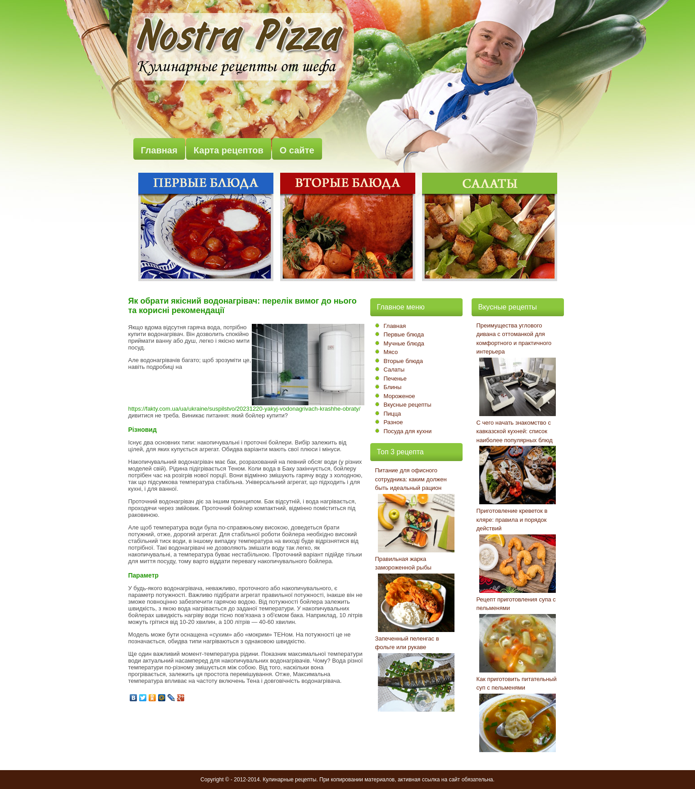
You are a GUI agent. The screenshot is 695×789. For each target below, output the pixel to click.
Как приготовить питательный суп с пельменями (517, 683)
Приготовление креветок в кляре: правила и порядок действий (512, 519)
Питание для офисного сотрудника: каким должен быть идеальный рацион (411, 479)
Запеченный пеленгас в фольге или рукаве (407, 643)
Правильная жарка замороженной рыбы (403, 563)
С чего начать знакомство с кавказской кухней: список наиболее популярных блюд (515, 431)
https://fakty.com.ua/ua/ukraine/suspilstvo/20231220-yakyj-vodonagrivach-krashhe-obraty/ (244, 408)
